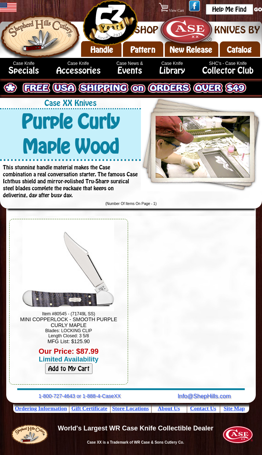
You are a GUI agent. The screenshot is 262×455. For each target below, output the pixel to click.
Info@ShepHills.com (204, 396)
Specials (23, 70)
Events (129, 70)
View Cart (172, 10)
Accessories (78, 70)
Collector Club (228, 70)
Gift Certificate (90, 408)
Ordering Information (41, 408)
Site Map (234, 408)
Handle (101, 50)
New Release (191, 50)
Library (172, 70)
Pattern (142, 50)
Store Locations (130, 408)
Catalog (239, 50)
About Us (169, 408)
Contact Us (203, 408)
